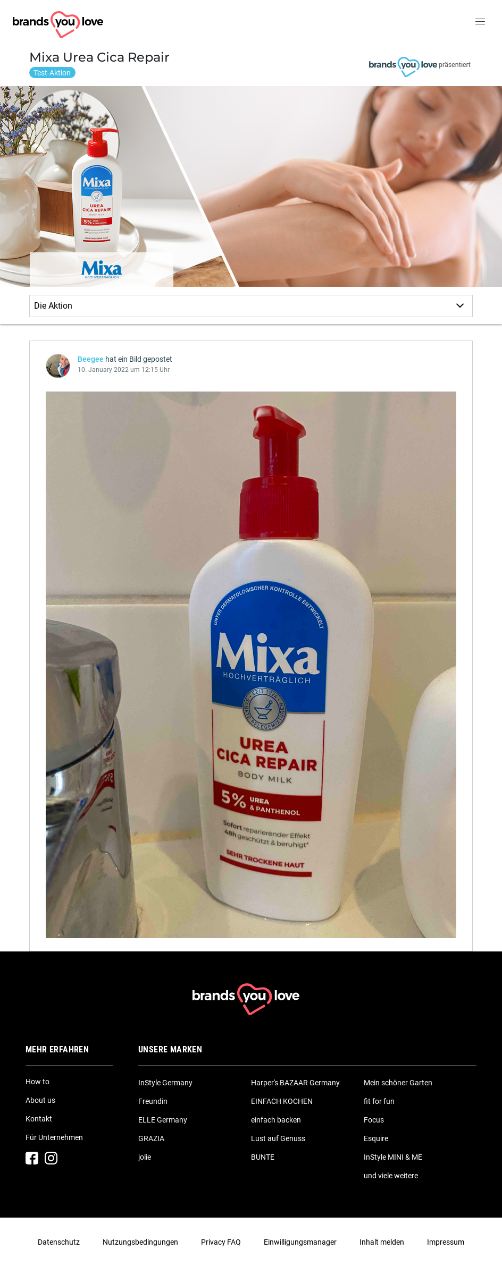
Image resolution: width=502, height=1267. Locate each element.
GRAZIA (151, 1138)
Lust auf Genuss (278, 1138)
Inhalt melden (381, 1242)
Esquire (376, 1138)
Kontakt (39, 1119)
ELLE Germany (162, 1120)
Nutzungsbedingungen (140, 1242)
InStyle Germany (165, 1082)
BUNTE (262, 1157)
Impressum (445, 1242)
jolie (144, 1157)
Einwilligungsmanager (300, 1242)
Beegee (91, 359)
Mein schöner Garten (398, 1082)
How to (37, 1081)
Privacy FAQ (221, 1242)
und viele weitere (391, 1175)
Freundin (153, 1101)
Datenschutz (59, 1242)
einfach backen (276, 1120)
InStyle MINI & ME (393, 1157)
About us (40, 1100)
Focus (374, 1120)
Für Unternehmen (54, 1137)
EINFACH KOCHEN (282, 1101)
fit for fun (379, 1101)
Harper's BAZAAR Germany (295, 1082)
